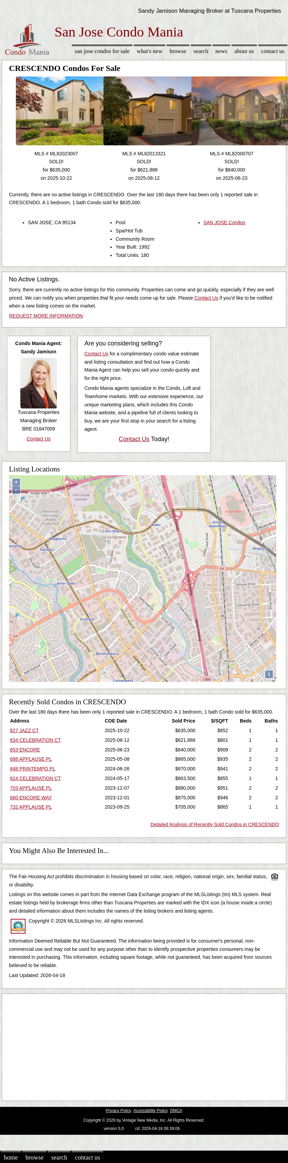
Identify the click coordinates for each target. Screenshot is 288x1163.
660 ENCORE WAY (31, 797)
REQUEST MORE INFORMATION (46, 316)
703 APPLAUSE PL (31, 788)
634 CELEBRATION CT (35, 740)
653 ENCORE (25, 749)
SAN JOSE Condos (224, 222)
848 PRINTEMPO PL (33, 768)
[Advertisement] (132, 1045)
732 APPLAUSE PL (31, 807)
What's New (149, 51)
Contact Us (273, 51)
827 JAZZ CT (24, 730)
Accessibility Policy (150, 1110)
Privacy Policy (118, 1110)
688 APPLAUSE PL (31, 759)
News (222, 51)
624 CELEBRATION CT (35, 778)
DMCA (176, 1110)
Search (200, 51)
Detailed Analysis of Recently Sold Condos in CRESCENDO (214, 824)
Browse (178, 51)
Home (11, 1157)
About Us (244, 51)
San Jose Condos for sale (102, 51)
